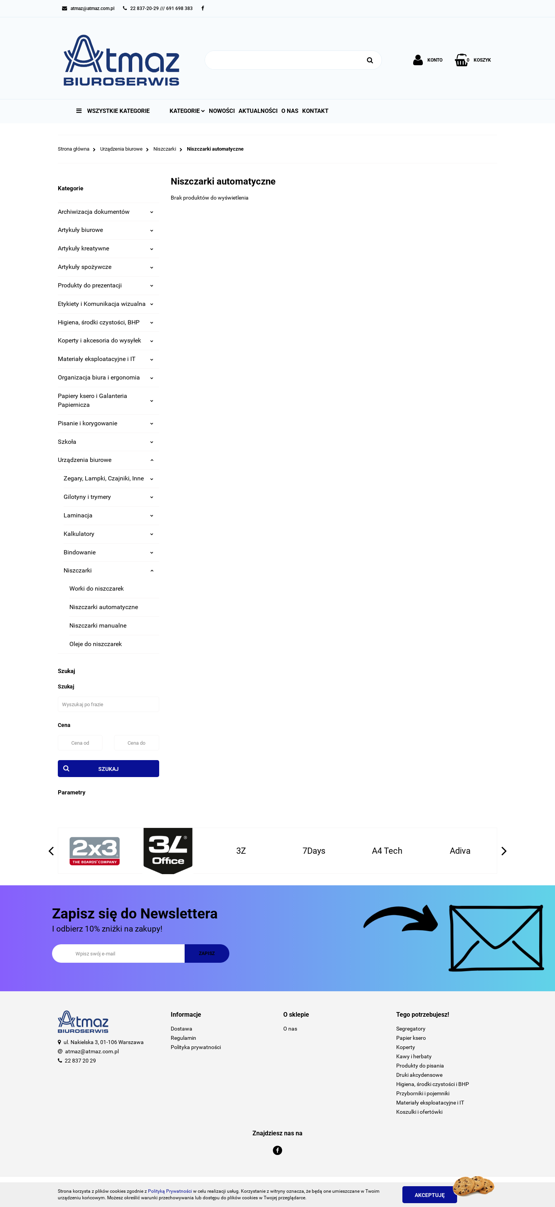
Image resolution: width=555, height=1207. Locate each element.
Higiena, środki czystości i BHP (432, 1084)
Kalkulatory (108, 533)
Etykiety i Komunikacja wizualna (105, 303)
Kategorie (187, 110)
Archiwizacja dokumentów (105, 211)
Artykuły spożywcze (105, 266)
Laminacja (108, 515)
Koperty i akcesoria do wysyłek (105, 340)
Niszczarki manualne (97, 625)
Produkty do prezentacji (105, 285)
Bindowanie (108, 552)
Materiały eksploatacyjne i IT (105, 359)
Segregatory (411, 1029)
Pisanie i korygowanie (105, 423)
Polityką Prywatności (170, 1191)
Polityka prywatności (196, 1047)
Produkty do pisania (420, 1066)
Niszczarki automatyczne (103, 607)
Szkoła (105, 441)
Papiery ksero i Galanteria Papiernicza (105, 400)
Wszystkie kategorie (113, 110)
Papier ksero (411, 1038)
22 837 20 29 (80, 1061)
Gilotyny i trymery (108, 496)
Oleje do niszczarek (95, 644)
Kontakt (315, 110)
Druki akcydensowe (419, 1075)
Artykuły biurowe (105, 229)
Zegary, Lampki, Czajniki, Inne (108, 478)
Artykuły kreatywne (105, 248)
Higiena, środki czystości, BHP (105, 322)
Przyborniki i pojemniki (422, 1093)
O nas (289, 110)
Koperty (405, 1047)
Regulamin (183, 1038)
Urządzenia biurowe (105, 459)
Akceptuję (430, 1195)
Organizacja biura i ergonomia (105, 377)
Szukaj (108, 769)
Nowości (222, 110)
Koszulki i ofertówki (419, 1112)
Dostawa (181, 1029)
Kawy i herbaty (414, 1056)
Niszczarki (108, 570)
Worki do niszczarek (96, 588)
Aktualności (258, 110)
